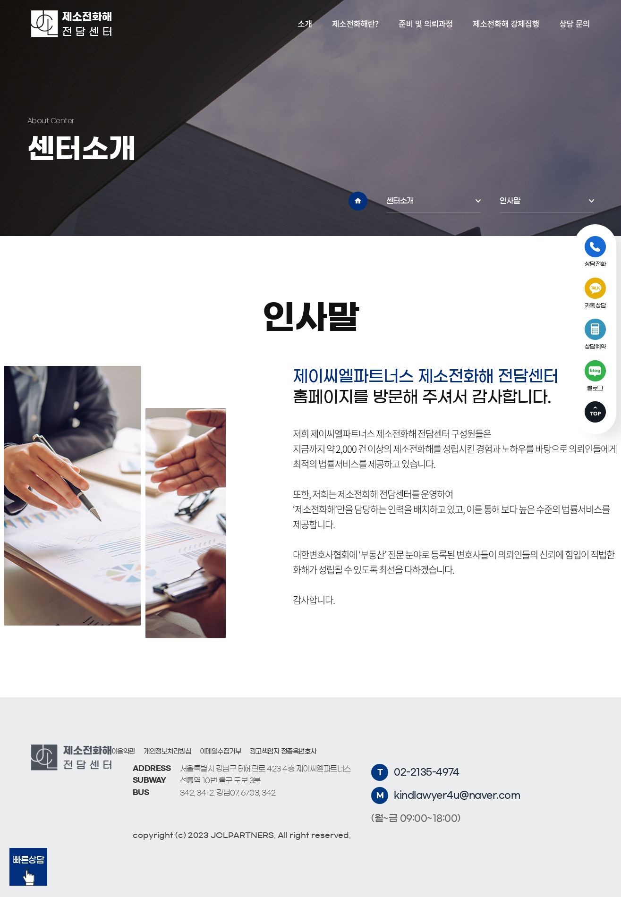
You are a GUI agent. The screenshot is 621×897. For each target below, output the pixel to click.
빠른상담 (28, 871)
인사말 (510, 200)
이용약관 (123, 751)
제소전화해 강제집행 (506, 23)
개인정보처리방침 (167, 751)
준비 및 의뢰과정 (426, 23)
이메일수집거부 (220, 751)
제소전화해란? (355, 23)
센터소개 (400, 200)
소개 (305, 23)
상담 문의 (574, 23)
